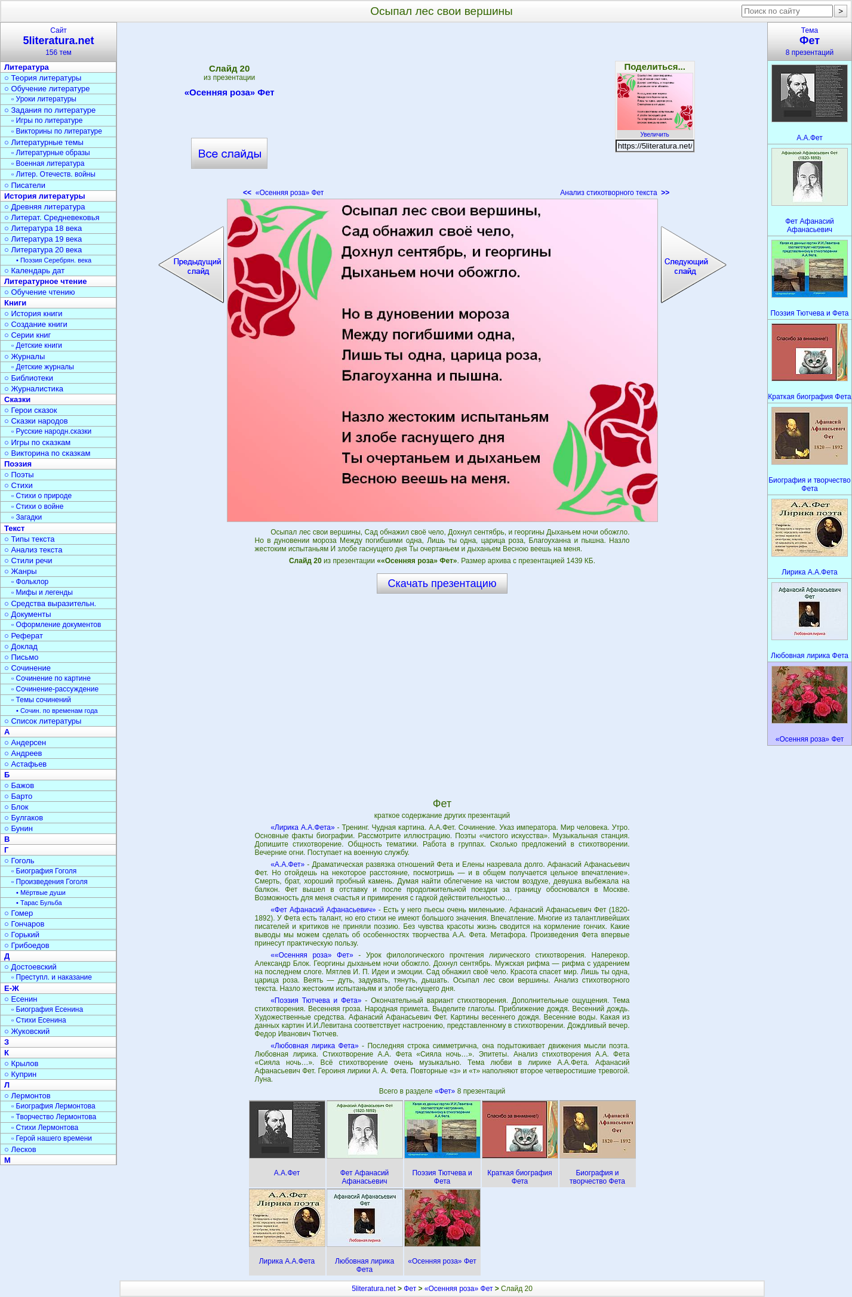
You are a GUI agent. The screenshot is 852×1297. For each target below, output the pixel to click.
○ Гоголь (19, 860)
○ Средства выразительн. (50, 603)
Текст (14, 528)
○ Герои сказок (30, 410)
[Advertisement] (442, 113)
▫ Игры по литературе (46, 120)
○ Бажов (19, 785)
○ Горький (21, 934)
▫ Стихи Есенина (38, 1020)
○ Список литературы (42, 721)
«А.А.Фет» (287, 864)
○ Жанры (20, 571)
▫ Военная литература (47, 163)
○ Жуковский (27, 1031)
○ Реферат (23, 635)
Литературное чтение (45, 281)
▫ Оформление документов (56, 624)
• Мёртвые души (41, 892)
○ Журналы (24, 356)
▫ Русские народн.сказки (51, 431)
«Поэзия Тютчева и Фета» (315, 1000)
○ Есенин (20, 999)
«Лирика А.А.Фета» (302, 827)
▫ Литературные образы (50, 153)
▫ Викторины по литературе (56, 131)
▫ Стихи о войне (37, 506)
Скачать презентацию (442, 583)
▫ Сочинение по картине (51, 678)
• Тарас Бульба (39, 902)
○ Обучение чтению (39, 292)
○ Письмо (21, 657)
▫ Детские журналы (42, 367)
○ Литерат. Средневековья (52, 217)
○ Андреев (23, 753)
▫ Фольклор (29, 582)
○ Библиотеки (28, 377)
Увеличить (655, 131)
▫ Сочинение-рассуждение (55, 689)
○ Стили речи (28, 560)
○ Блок (16, 806)
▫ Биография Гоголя (43, 871)
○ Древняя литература (44, 206)
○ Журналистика (33, 388)
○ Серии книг (27, 335)
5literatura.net (373, 1288)
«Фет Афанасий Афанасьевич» (323, 910)
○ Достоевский (30, 966)
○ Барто (18, 796)
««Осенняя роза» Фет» (311, 955)
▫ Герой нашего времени (51, 1138)
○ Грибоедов (27, 945)
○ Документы (27, 614)
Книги (15, 302)
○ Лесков (20, 1149)
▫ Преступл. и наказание (51, 977)
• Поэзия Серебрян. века (53, 260)
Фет (410, 1288)
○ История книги (33, 313)
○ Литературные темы (44, 142)
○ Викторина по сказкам (47, 453)
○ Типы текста (29, 539)
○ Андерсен (25, 742)
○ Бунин (18, 828)
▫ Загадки (26, 517)
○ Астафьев (25, 763)
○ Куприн (20, 1074)
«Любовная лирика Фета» (314, 1046)
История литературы (44, 196)
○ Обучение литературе (47, 88)
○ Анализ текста (33, 549)
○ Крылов (21, 1063)
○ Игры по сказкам (37, 442)
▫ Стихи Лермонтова (44, 1127)
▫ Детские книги (36, 345)
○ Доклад (21, 646)
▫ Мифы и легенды (42, 592)
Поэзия (18, 463)
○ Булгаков (23, 817)
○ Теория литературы (42, 77)
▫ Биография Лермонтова (53, 1106)
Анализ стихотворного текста (614, 193)
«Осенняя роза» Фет (229, 94)
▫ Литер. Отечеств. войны (53, 174)
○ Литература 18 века (43, 228)
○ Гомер (18, 913)
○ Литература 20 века (43, 249)
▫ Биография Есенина (47, 1009)
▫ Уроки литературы (43, 99)
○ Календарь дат (34, 270)
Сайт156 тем (58, 41)
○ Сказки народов (36, 420)
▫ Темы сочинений (41, 700)
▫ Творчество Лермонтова (53, 1117)
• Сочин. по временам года (57, 710)
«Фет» (446, 1091)
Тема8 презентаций (809, 41)
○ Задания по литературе (50, 110)
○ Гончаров (24, 923)
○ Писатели (24, 185)
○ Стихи (18, 485)
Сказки (17, 399)
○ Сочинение (27, 667)
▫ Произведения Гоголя (49, 882)
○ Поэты (19, 474)
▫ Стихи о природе (41, 496)
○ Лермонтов (27, 1095)
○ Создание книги (35, 324)
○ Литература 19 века (43, 238)
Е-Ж (11, 988)
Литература (26, 67)
